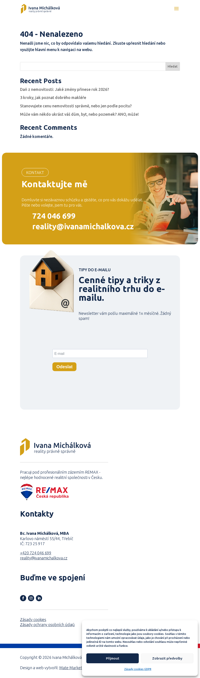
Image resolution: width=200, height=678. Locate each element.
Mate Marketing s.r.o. (77, 667)
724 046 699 (54, 215)
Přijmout (112, 658)
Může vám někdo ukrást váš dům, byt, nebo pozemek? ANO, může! (79, 114)
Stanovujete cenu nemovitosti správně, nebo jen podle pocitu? (76, 106)
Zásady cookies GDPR (137, 669)
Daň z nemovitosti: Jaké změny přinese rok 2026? (64, 89)
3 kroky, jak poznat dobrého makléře (53, 97)
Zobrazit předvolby (167, 658)
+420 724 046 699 (35, 553)
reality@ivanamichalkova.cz (83, 226)
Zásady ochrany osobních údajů (47, 624)
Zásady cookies (33, 619)
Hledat (173, 66)
